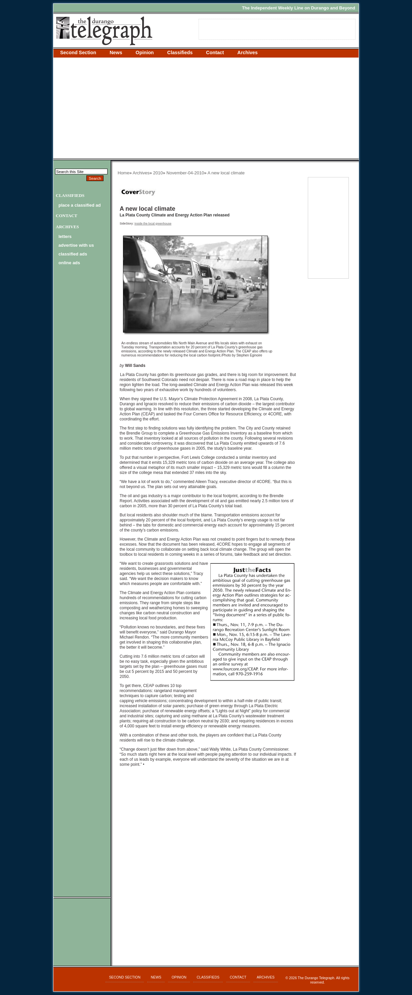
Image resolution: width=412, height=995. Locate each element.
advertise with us (76, 245)
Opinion (145, 52)
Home (123, 172)
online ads (69, 262)
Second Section (78, 52)
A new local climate (226, 172)
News (116, 52)
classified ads (72, 253)
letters (65, 236)
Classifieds (180, 52)
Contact (215, 52)
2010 (158, 172)
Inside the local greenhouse (152, 223)
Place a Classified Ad (79, 205)
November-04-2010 (185, 172)
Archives (247, 52)
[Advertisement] (206, 108)
